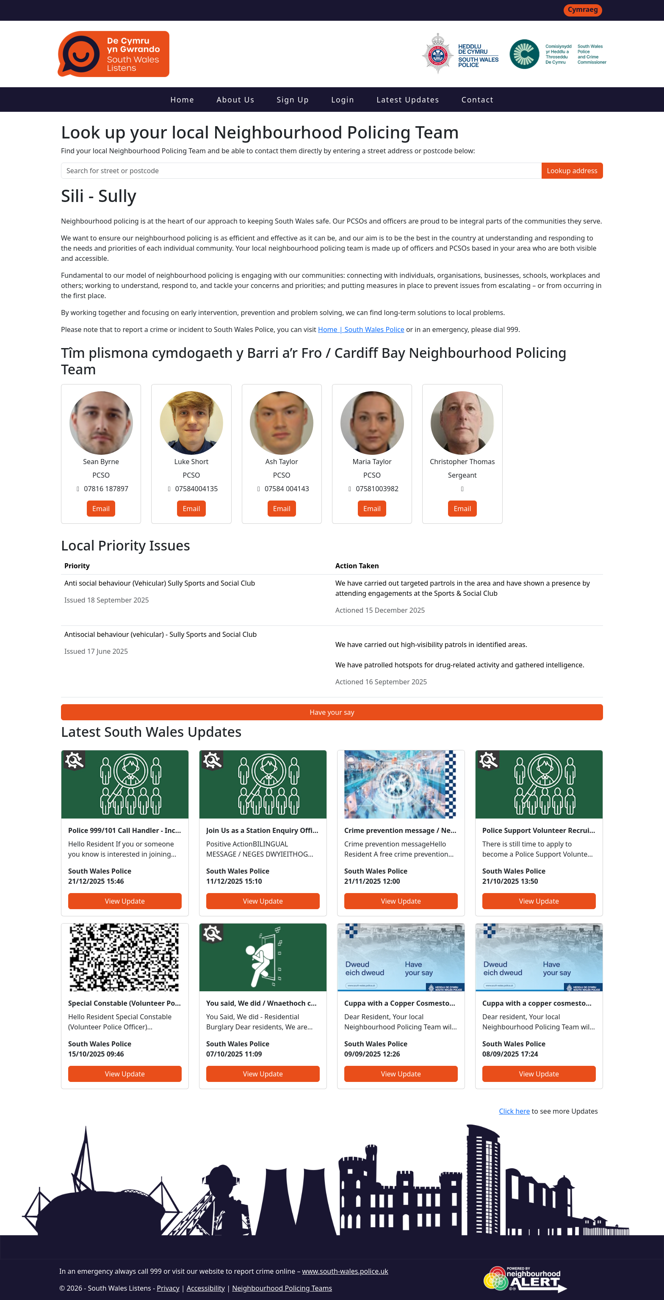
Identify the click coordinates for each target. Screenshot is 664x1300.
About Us (235, 99)
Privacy (168, 1288)
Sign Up (293, 99)
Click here (514, 1111)
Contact (478, 99)
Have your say (332, 712)
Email (101, 508)
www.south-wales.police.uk (345, 1271)
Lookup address (572, 170)
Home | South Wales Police (361, 329)
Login (342, 99)
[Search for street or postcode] (301, 171)
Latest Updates (407, 99)
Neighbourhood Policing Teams (282, 1288)
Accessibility (206, 1288)
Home (182, 99)
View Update (125, 901)
